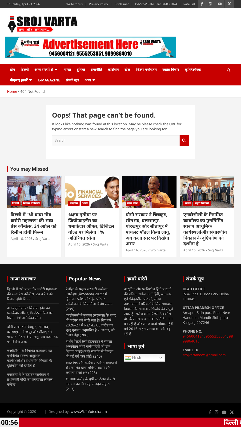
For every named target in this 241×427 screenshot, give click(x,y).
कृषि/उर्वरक (193, 69)
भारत (67, 69)
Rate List (189, 4)
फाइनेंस (74, 203)
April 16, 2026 (21, 238)
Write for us (74, 4)
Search (184, 140)
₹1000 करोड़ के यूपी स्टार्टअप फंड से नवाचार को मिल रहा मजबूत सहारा (90, 381)
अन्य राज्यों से (43, 69)
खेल (127, 69)
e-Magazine (49, 80)
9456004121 (193, 336)
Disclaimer (121, 4)
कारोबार (113, 69)
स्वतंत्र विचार (170, 69)
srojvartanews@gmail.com (204, 354)
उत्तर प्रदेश (132, 203)
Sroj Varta (43, 238)
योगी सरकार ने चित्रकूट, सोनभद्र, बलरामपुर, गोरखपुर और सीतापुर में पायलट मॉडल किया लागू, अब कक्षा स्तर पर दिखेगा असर (148, 229)
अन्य (87, 80)
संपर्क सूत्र (72, 80)
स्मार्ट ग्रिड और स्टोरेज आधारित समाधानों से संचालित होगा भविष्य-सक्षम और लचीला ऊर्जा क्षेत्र (91, 367)
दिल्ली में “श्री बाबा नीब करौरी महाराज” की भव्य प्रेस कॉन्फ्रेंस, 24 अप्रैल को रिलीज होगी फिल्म (33, 223)
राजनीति (96, 69)
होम (12, 69)
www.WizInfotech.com (89, 411)
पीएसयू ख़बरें (19, 80)
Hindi (133, 358)
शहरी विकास (202, 203)
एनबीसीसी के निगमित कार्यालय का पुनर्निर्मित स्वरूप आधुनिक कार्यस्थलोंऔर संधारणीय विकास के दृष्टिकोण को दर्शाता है (205, 229)
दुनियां (81, 69)
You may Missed (29, 169)
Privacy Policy (98, 4)
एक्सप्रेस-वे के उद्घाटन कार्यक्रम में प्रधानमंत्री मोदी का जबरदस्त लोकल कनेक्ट (29, 379)
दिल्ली (25, 69)
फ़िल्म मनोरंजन (146, 69)
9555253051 (216, 336)
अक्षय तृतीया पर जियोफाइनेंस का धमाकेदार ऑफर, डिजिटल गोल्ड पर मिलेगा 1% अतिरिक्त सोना (91, 226)
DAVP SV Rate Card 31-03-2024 (156, 4)
